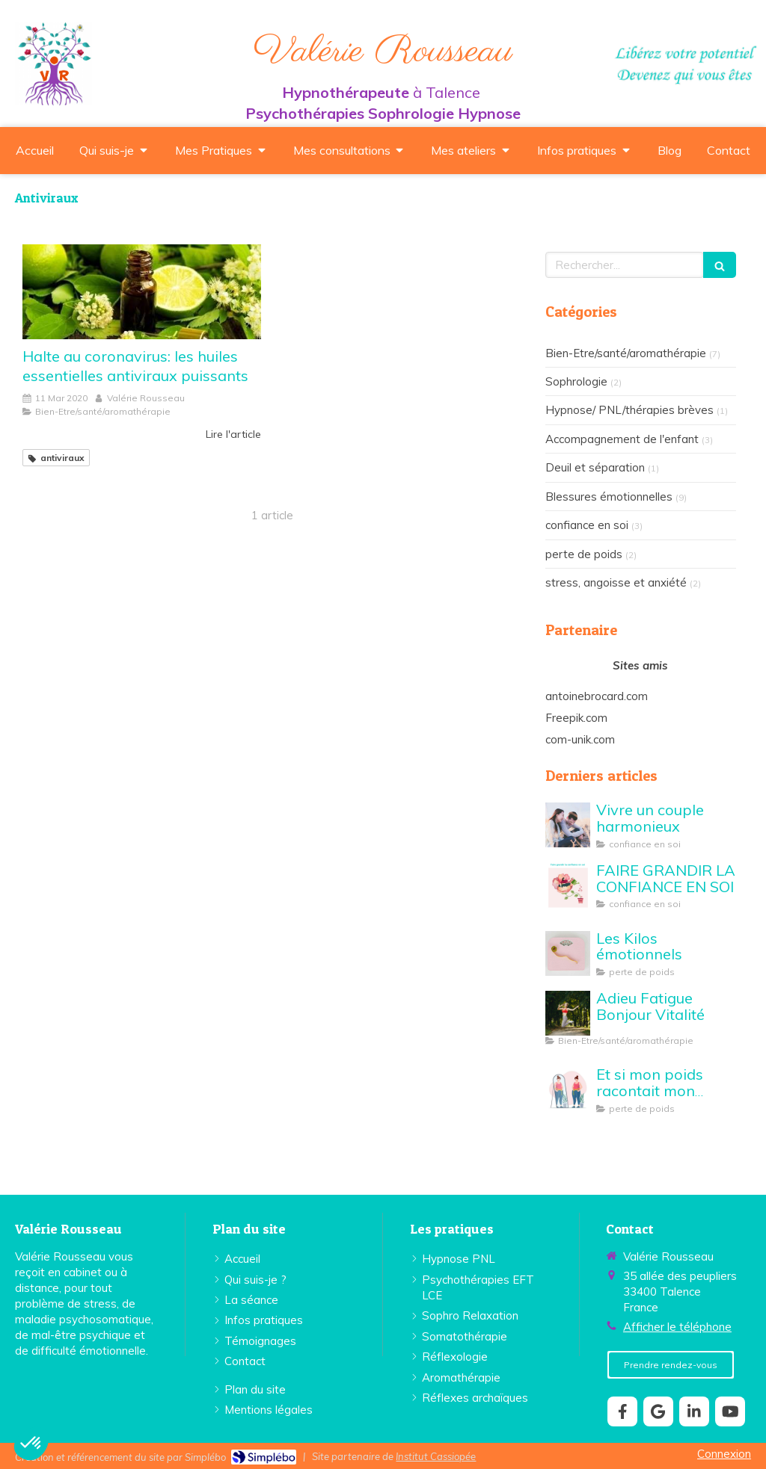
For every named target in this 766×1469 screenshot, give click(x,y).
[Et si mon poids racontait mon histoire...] (567, 1089)
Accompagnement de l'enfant (622, 439)
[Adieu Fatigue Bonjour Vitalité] (567, 1013)
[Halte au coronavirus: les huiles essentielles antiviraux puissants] (141, 292)
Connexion (724, 1454)
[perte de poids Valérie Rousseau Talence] (567, 953)
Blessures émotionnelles (608, 496)
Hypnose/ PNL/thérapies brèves (629, 410)
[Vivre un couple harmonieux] (567, 824)
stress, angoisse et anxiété (616, 582)
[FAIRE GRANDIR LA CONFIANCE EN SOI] (567, 885)
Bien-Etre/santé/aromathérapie (625, 353)
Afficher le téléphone (677, 1327)
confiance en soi (586, 525)
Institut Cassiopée (436, 1456)
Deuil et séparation (595, 467)
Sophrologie (576, 381)
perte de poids (583, 554)
